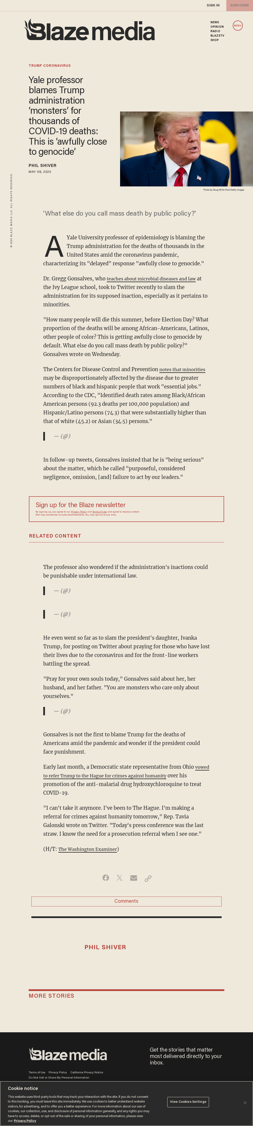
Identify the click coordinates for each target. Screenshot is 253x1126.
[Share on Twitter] (119, 888)
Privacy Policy (79, 521)
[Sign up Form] (182, 518)
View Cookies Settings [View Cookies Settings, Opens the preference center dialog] (188, 1103)
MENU (238, 26)
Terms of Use (99, 521)
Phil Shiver (46, 166)
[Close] (245, 1102)
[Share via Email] (134, 888)
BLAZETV (217, 35)
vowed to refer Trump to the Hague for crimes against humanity (121, 785)
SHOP (215, 40)
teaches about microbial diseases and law (156, 279)
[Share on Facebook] (103, 888)
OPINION (217, 26)
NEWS (215, 22)
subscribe (238, 5)
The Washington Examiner (90, 858)
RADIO (215, 31)
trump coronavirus (50, 66)
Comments (126, 912)
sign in (213, 5)
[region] (126, 1103)
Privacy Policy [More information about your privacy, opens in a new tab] (25, 1121)
